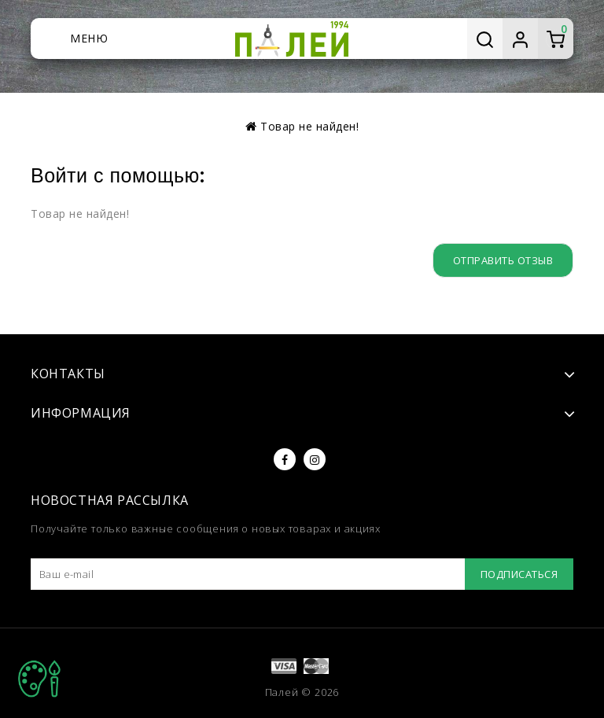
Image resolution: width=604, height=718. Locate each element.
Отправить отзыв (503, 260)
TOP (39, 678)
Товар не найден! (309, 126)
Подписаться (519, 574)
